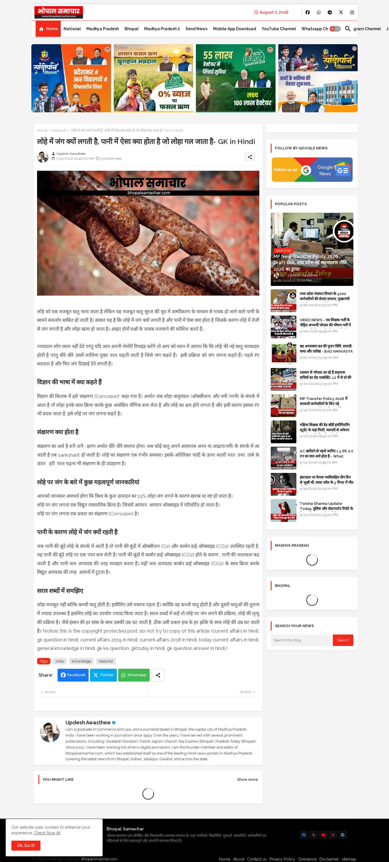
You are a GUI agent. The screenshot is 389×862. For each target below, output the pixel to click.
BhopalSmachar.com (99, 859)
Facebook (76, 675)
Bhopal (132, 29)
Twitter (107, 675)
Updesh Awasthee (88, 722)
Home (52, 29)
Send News (196, 29)
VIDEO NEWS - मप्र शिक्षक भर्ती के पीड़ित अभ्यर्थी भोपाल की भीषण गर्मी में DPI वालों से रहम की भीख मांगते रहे (325, 325)
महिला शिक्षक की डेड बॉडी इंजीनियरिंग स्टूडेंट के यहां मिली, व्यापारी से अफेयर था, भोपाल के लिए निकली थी (325, 430)
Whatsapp (136, 675)
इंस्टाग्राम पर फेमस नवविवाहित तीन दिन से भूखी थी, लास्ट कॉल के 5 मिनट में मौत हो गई (326, 482)
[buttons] (307, 12)
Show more (247, 779)
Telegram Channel (363, 29)
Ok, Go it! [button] (26, 845)
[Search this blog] (302, 640)
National (72, 29)
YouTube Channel (279, 29)
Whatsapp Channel (320, 29)
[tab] (48, 29)
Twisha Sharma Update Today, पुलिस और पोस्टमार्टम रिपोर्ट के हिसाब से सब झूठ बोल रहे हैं (326, 508)
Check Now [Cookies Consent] (44, 833)
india (60, 661)
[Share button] (158, 675)
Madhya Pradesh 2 (162, 29)
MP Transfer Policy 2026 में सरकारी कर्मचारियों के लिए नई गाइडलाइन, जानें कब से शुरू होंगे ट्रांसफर (326, 404)
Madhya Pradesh (102, 29)
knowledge (81, 661)
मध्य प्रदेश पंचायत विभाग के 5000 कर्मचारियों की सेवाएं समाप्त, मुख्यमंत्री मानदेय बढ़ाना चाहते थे (324, 299)
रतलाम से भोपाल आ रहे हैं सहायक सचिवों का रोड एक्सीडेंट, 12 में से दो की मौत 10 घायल (325, 377)
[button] (335, 29)
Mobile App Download (234, 29)
